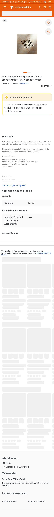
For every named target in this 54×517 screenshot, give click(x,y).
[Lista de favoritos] (44, 7)
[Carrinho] (49, 7)
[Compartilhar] (48, 31)
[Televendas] (35, 2)
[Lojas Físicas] (48, 2)
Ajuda (8, 463)
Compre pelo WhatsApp (17, 467)
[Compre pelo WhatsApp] (21, 2)
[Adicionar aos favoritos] (48, 22)
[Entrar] (39, 7)
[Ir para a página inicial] (20, 7)
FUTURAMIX (24, 83)
